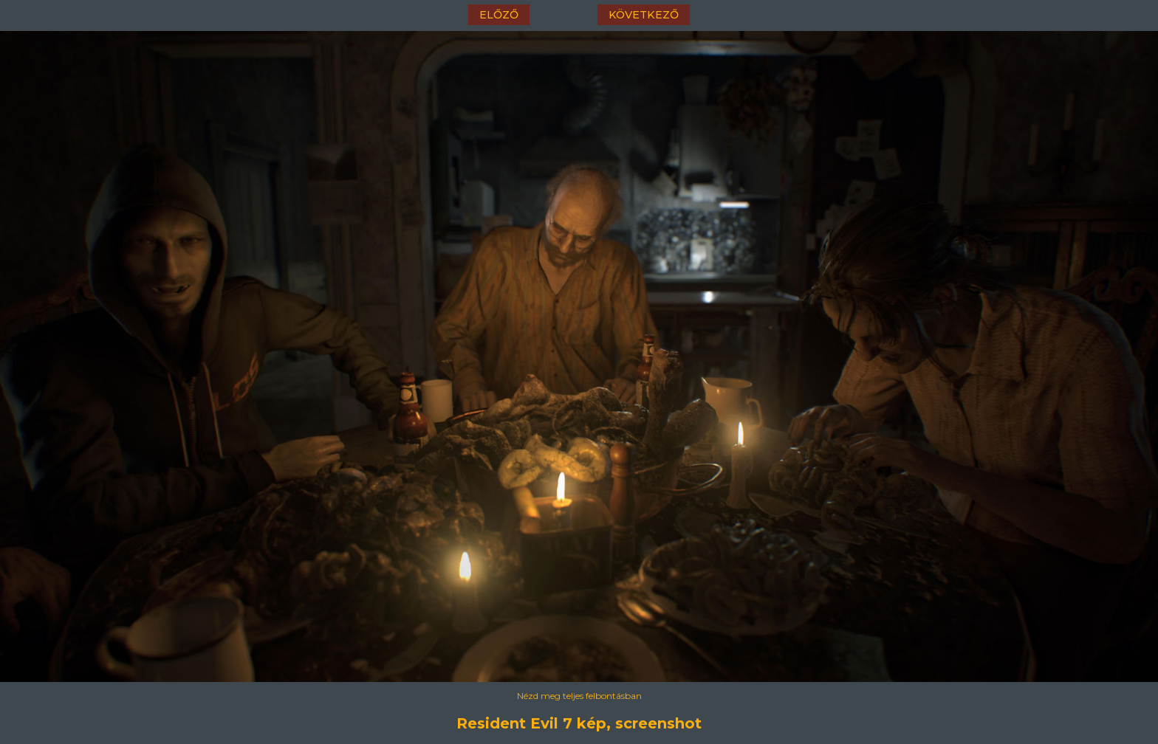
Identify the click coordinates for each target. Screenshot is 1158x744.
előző (498, 14)
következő (644, 14)
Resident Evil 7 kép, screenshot (579, 723)
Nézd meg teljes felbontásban (579, 695)
